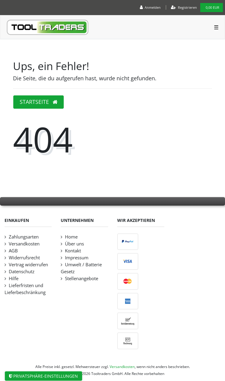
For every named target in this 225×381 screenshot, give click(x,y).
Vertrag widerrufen (28, 264)
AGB (13, 251)
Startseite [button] (38, 101)
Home (71, 237)
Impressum (76, 258)
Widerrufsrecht (24, 258)
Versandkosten (24, 244)
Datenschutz (21, 271)
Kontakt (73, 251)
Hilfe (13, 278)
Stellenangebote (81, 278)
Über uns (74, 244)
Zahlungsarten (24, 237)
